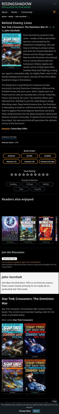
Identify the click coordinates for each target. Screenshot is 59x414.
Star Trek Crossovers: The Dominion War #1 (25, 26)
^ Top (54, 401)
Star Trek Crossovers (23, 320)
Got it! (36, 411)
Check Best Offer (19, 128)
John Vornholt (12, 30)
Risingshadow (17, 5)
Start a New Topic (9, 259)
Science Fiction (9, 137)
